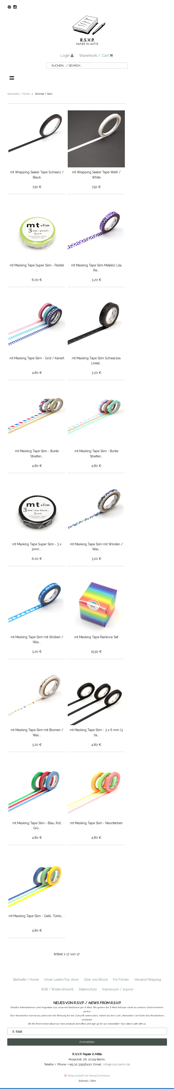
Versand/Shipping (147, 979)
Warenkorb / (96, 55)
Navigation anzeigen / (11, 77)
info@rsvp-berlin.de (116, 1064)
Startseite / (18, 93)
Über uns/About (96, 979)
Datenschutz (88, 989)
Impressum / (117, 989)
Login (67, 55)
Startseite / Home (26, 979)
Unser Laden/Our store (61, 979)
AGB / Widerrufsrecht (57, 989)
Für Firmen (121, 979)
